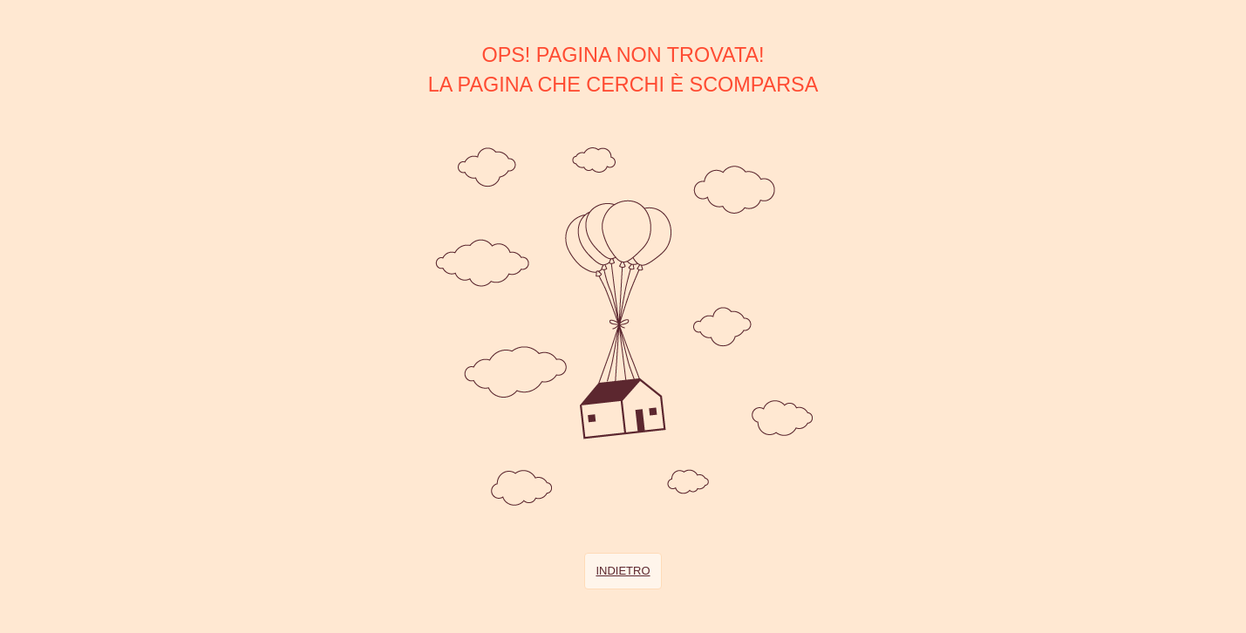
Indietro (623, 570)
